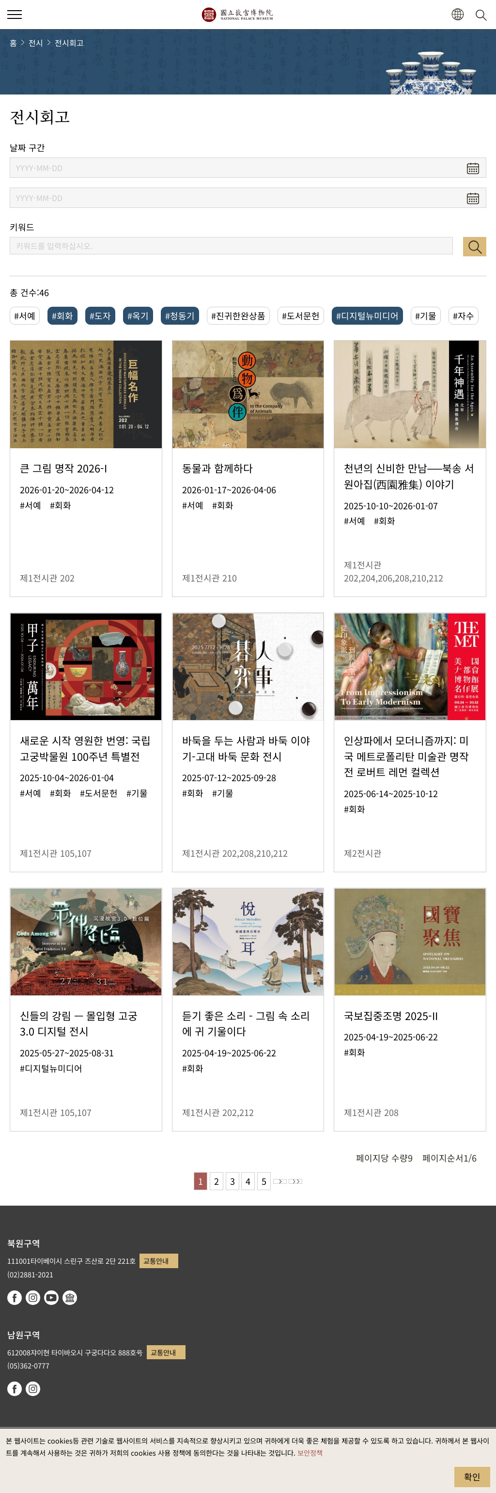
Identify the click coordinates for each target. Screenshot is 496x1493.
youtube (51, 1297)
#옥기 (138, 315)
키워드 (22, 227)
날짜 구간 (27, 147)
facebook (14, 1297)
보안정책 (310, 1452)
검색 (474, 246)
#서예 (24, 315)
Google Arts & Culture (69, 1297)
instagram (33, 1297)
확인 (472, 1476)
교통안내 (156, 1261)
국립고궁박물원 (237, 14)
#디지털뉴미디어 (367, 315)
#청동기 (180, 315)
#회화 (62, 315)
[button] (457, 14)
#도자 (100, 315)
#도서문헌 (301, 315)
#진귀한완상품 (238, 315)
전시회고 (69, 42)
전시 (36, 42)
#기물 (425, 315)
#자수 (463, 315)
